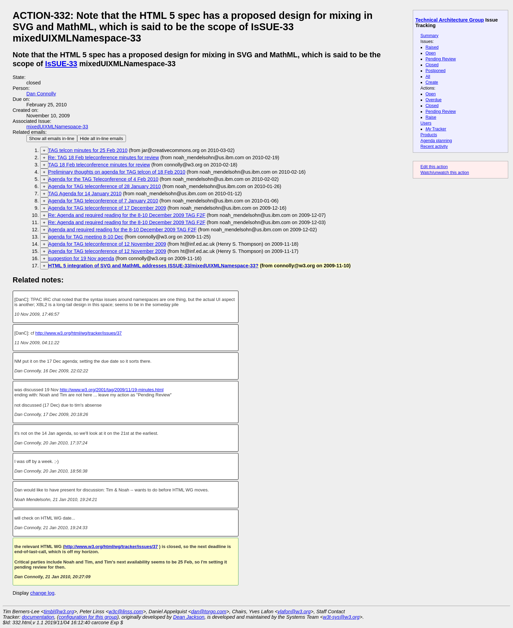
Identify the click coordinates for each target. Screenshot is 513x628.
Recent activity (434, 146)
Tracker (435, 129)
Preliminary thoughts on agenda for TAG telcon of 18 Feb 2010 (116, 172)
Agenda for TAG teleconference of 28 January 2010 (104, 186)
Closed (432, 64)
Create (431, 82)
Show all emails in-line (51, 138)
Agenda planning (436, 140)
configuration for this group (88, 617)
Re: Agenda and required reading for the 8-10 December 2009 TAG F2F (127, 215)
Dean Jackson (189, 617)
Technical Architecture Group (450, 20)
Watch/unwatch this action (444, 172)
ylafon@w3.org (294, 611)
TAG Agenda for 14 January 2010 (84, 193)
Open (430, 53)
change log (42, 593)
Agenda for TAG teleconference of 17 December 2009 (107, 208)
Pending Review (440, 59)
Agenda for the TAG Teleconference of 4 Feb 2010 (103, 179)
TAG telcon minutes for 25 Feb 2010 (88, 150)
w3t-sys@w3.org (341, 617)
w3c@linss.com (125, 611)
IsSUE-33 (61, 63)
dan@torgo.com (208, 611)
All (427, 76)
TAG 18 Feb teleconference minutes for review (99, 164)
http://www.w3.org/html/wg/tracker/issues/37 (78, 333)
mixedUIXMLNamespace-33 (57, 126)
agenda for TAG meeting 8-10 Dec (86, 237)
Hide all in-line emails (101, 138)
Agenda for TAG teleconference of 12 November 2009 (107, 244)
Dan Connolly (41, 93)
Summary (429, 35)
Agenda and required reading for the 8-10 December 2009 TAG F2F (122, 229)
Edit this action (434, 166)
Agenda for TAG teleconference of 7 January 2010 (103, 200)
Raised (432, 47)
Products (428, 134)
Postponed (435, 70)
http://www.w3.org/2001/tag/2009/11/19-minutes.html (111, 389)
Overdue (433, 99)
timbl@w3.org (59, 611)
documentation (38, 617)
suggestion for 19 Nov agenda (81, 258)
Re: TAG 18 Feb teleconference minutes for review (103, 157)
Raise (430, 117)
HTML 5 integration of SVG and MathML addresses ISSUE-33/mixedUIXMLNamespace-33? (153, 265)
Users (425, 123)
